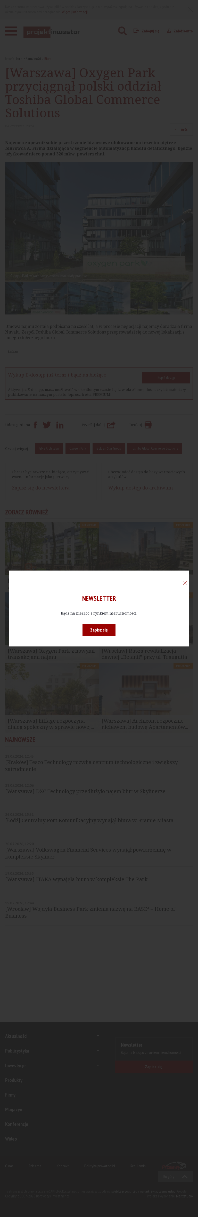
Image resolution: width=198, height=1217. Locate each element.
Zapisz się (99, 630)
